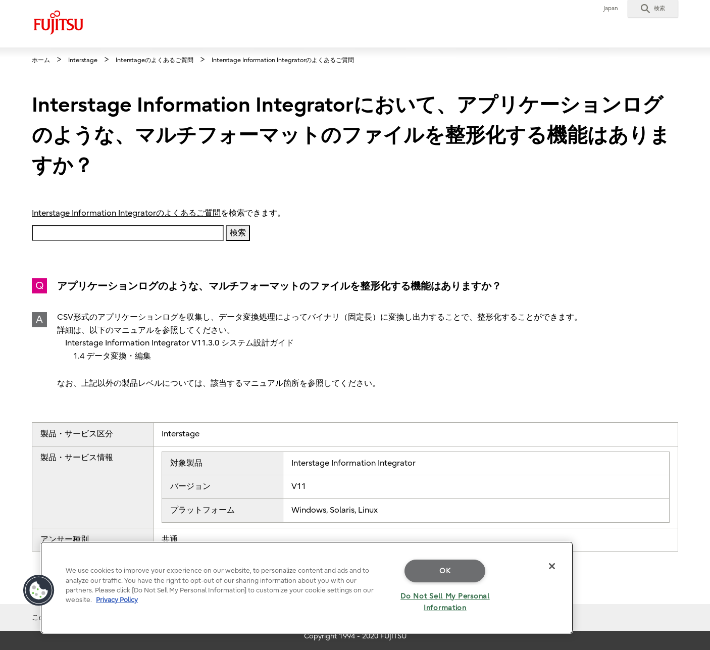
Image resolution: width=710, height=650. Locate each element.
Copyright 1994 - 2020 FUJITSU (355, 636)
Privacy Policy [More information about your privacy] (117, 600)
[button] (653, 8)
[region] (306, 587)
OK (444, 571)
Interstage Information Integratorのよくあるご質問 (126, 213)
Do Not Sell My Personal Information (445, 602)
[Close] (552, 566)
